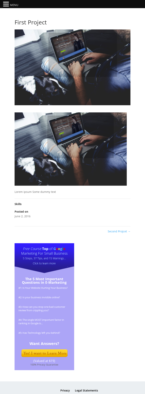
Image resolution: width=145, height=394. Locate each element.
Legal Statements (86, 390)
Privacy (65, 390)
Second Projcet (119, 231)
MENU (14, 5)
